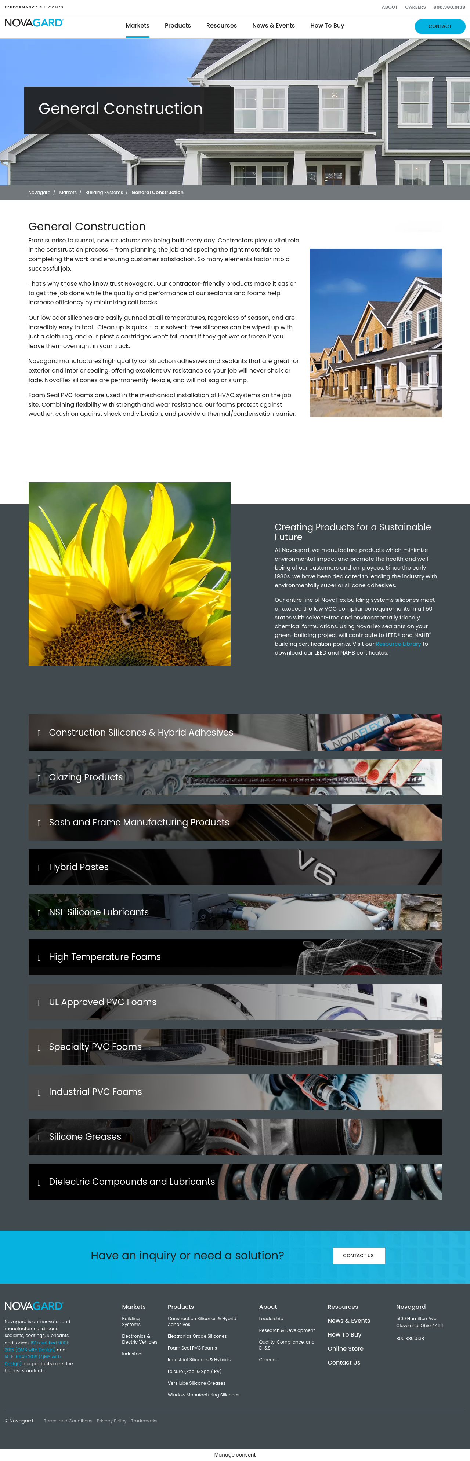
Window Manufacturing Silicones (203, 1395)
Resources (221, 25)
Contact (440, 26)
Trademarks (144, 1421)
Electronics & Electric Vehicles (139, 1339)
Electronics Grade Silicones (197, 1336)
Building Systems (131, 1322)
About (390, 7)
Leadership (271, 1319)
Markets (137, 25)
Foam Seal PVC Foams (192, 1348)
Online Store (346, 1348)
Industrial (132, 1354)
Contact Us (358, 1255)
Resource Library (399, 644)
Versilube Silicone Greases (196, 1383)
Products (178, 25)
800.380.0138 (449, 7)
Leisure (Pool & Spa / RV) (195, 1371)
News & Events (273, 25)
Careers (415, 7)
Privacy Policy (112, 1421)
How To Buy (327, 25)
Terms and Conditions (68, 1421)
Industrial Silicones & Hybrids (199, 1360)
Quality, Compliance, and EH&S (287, 1345)
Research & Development (287, 1330)
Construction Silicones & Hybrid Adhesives (202, 1322)
